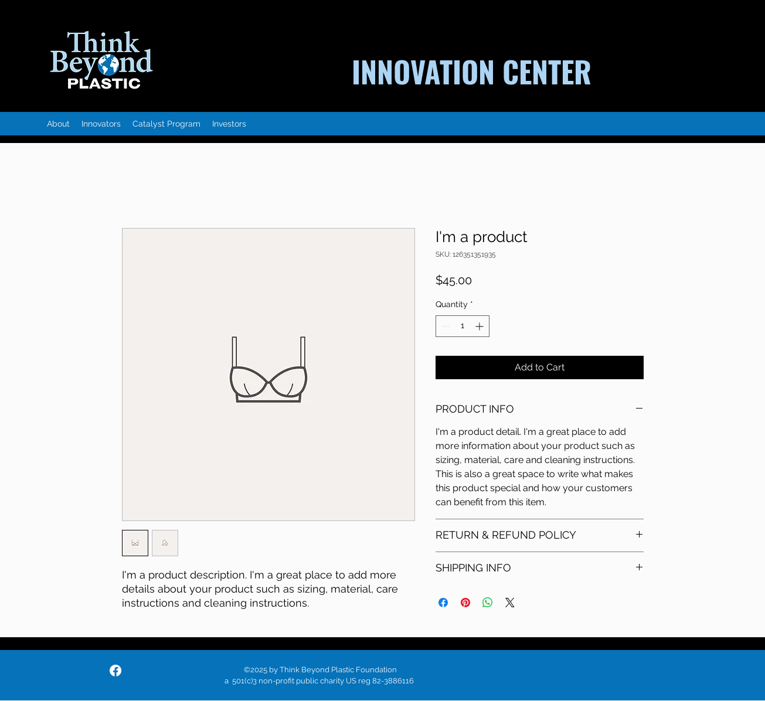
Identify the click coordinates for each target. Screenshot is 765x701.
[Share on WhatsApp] (488, 602)
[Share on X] (510, 602)
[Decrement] (444, 326)
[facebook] (115, 670)
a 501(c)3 (242, 680)
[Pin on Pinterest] (465, 602)
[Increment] (480, 326)
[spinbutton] (462, 326)
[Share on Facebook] (443, 602)
